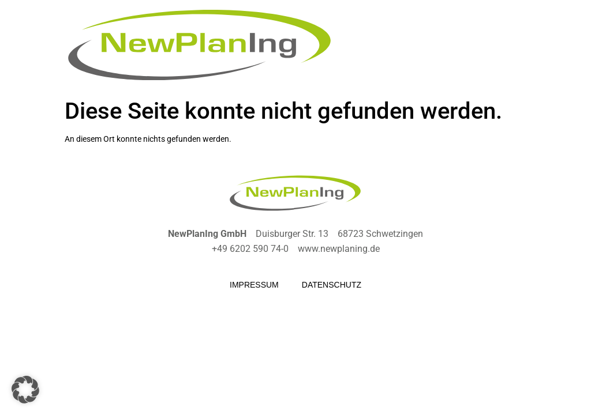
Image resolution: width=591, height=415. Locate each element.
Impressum (254, 284)
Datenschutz (331, 284)
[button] (25, 389)
